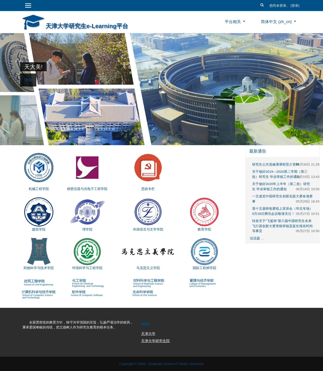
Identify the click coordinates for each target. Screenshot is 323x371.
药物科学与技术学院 (39, 268)
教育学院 (204, 229)
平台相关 (233, 21)
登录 (295, 5)
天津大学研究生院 (155, 341)
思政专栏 (148, 189)
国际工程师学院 (204, 268)
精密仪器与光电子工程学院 (87, 189)
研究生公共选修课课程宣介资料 (275, 164)
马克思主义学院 (148, 268)
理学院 (87, 229)
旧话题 (255, 238)
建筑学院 (39, 229)
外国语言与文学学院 (148, 229)
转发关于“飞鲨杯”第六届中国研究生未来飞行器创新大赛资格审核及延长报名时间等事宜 (282, 226)
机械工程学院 (39, 189)
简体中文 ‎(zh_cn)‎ (277, 21)
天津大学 (148, 334)
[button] (262, 4)
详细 (28, 80)
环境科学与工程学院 (87, 268)
